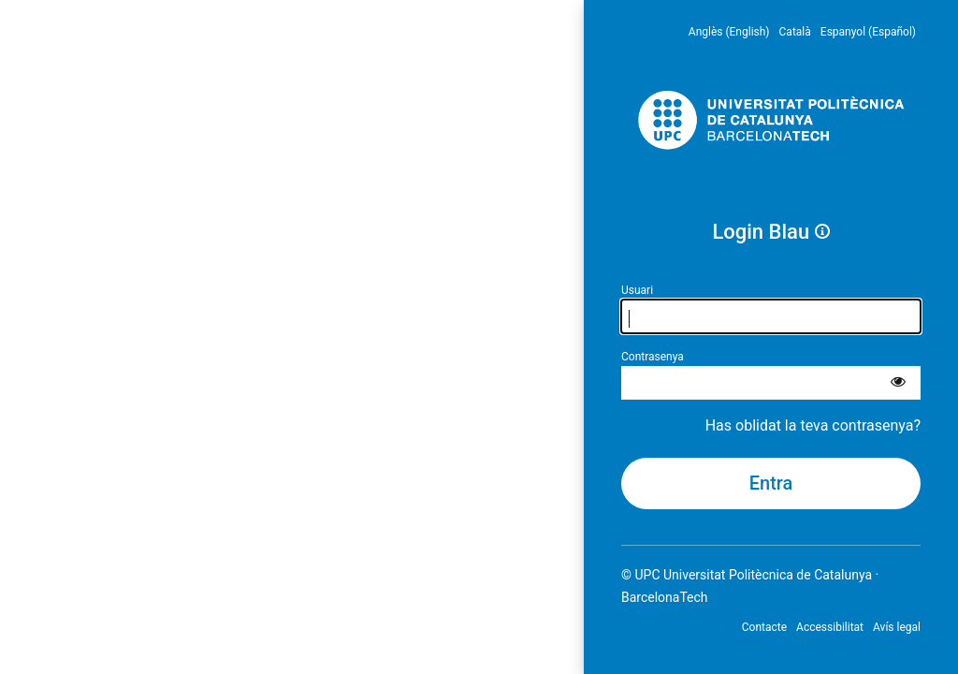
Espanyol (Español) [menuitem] (868, 31)
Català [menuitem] (795, 31)
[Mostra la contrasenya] (898, 383)
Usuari (637, 290)
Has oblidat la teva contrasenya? (813, 425)
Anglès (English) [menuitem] (729, 31)
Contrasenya (652, 356)
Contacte (764, 627)
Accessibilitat (830, 627)
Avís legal (897, 627)
